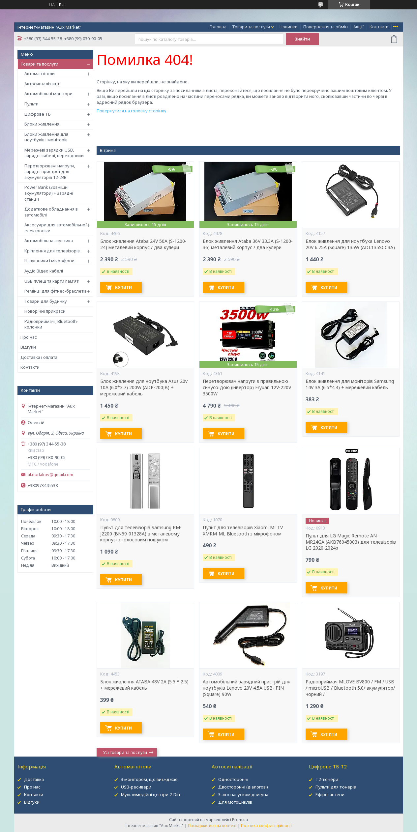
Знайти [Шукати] (302, 39)
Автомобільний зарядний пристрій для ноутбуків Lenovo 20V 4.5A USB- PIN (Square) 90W (246, 688)
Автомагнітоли (39, 73)
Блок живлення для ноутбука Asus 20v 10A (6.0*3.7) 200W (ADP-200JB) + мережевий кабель (144, 387)
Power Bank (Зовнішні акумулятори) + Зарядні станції (48, 193)
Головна (218, 27)
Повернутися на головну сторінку (131, 111)
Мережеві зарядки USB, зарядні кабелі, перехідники (54, 153)
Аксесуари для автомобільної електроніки (55, 228)
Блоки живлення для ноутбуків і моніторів (46, 137)
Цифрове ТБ (37, 114)
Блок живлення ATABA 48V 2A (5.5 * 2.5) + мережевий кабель (144, 685)
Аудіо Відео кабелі (43, 271)
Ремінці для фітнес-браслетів (55, 291)
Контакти (379, 27)
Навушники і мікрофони (49, 261)
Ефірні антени (329, 794)
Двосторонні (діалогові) (243, 787)
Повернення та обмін (325, 27)
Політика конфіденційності (266, 825)
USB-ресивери (136, 787)
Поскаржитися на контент (212, 825)
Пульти (31, 104)
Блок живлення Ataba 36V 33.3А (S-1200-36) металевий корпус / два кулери (248, 244)
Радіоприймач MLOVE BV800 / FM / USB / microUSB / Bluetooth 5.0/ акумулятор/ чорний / (350, 688)
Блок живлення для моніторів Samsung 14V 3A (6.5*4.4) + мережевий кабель (350, 384)
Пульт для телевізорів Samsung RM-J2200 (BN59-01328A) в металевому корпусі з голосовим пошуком (141, 534)
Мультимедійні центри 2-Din (150, 794)
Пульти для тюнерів (335, 787)
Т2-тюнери (326, 779)
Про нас (28, 337)
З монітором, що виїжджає (149, 779)
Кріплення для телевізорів (52, 251)
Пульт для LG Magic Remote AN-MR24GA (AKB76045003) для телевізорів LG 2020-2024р (351, 542)
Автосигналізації (41, 84)
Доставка (34, 779)
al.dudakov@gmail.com (50, 474)
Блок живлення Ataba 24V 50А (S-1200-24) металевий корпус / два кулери (143, 244)
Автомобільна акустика (48, 241)
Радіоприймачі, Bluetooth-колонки (51, 324)
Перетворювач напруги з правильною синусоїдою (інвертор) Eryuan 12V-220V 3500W (247, 387)
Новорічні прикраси (45, 311)
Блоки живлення (41, 124)
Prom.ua (240, 819)
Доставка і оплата (38, 357)
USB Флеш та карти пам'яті (51, 281)
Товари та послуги (251, 27)
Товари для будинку (45, 301)
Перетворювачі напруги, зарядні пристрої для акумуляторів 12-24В (49, 171)
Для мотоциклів (235, 802)
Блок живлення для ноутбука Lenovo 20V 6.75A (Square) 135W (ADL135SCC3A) (350, 244)
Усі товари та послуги (125, 752)
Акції (358, 27)
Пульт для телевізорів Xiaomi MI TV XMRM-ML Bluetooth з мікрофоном (243, 531)
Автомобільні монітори (48, 94)
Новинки (289, 27)
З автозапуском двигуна (243, 794)
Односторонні (233, 779)
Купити (123, 287)
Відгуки (28, 347)
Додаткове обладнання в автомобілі (51, 212)
